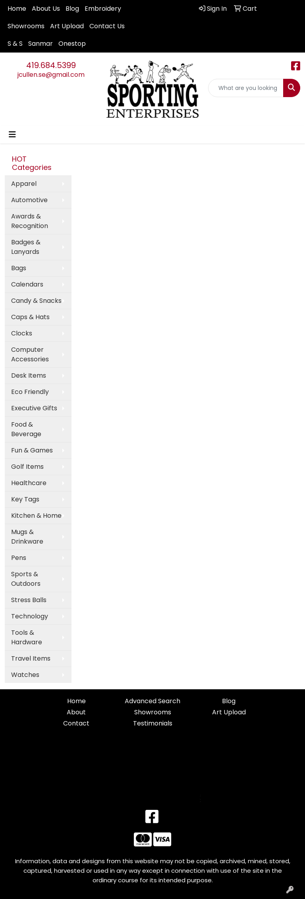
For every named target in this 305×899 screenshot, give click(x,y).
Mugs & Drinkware (27, 536)
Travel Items (30, 658)
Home (17, 8)
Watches (25, 674)
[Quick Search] (246, 88)
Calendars (27, 284)
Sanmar (40, 43)
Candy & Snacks (36, 300)
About (76, 712)
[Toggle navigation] (12, 134)
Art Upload (67, 26)
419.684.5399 (51, 65)
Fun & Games (32, 450)
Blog (72, 8)
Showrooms (26, 26)
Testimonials (152, 723)
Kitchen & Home (36, 515)
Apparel (24, 183)
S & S (15, 43)
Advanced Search (152, 701)
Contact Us (107, 26)
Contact (76, 723)
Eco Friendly (30, 391)
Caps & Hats (30, 317)
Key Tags (25, 499)
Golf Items (27, 466)
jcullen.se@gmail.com (51, 74)
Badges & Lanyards (26, 247)
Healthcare (28, 483)
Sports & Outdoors (26, 578)
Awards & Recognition (29, 221)
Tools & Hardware (26, 637)
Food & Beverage (26, 429)
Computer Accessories (30, 354)
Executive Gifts (34, 408)
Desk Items (28, 375)
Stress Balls (28, 600)
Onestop (72, 43)
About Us (46, 8)
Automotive (29, 200)
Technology (29, 616)
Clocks (21, 333)
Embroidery (103, 8)
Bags (18, 268)
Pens (18, 557)
